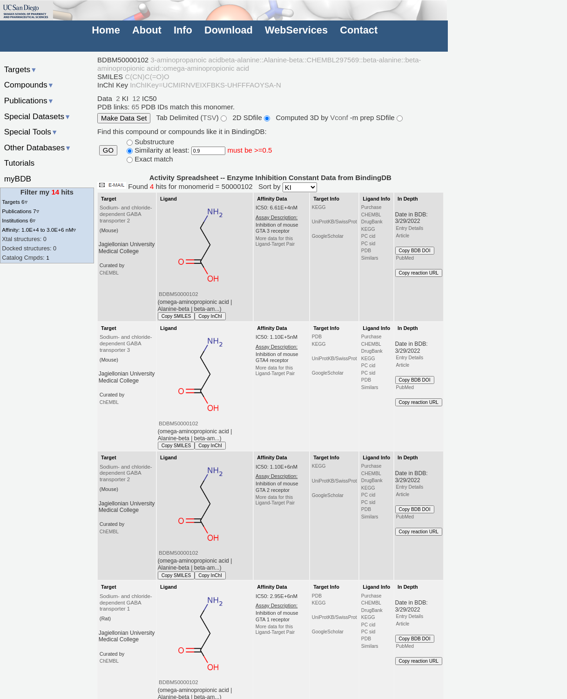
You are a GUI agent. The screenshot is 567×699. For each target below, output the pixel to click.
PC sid (368, 243)
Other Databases (38, 147)
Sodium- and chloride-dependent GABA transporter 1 (126, 602)
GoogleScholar (328, 236)
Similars (369, 258)
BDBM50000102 (178, 294)
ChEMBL (109, 273)
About (147, 30)
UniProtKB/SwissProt (334, 221)
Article (403, 235)
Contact (359, 30)
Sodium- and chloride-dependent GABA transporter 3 (126, 343)
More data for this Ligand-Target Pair (275, 241)
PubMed (405, 258)
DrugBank (372, 221)
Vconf (340, 117)
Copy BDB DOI (415, 250)
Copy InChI (210, 316)
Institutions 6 (18, 220)
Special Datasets (37, 116)
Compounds (29, 84)
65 (135, 107)
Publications (29, 100)
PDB (366, 250)
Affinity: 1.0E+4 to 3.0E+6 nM (39, 230)
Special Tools (31, 131)
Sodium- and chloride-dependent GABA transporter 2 (126, 214)
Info (183, 30)
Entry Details (409, 228)
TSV (209, 117)
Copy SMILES (176, 316)
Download (228, 30)
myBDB (17, 178)
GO (108, 150)
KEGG (319, 207)
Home (106, 30)
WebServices (296, 30)
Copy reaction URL (419, 273)
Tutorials (19, 163)
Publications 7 (20, 211)
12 (136, 98)
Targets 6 (14, 202)
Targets (20, 69)
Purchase (371, 207)
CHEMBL (371, 214)
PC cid (368, 236)
